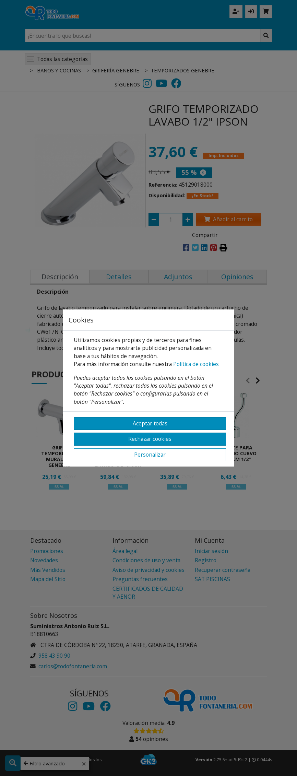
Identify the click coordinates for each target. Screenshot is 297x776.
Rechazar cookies (149, 439)
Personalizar (150, 454)
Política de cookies (196, 364)
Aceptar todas (150, 423)
